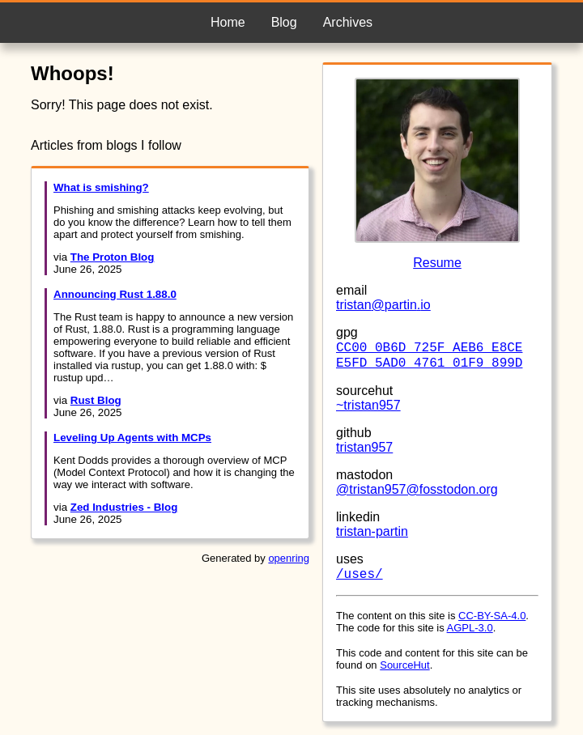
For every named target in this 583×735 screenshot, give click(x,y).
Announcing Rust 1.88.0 (115, 294)
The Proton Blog (112, 257)
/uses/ (359, 574)
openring (288, 558)
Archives (347, 22)
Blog (284, 22)
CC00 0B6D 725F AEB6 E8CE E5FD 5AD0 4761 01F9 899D (429, 356)
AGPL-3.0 (470, 628)
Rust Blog (95, 400)
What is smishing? (101, 187)
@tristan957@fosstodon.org (417, 489)
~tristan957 (368, 405)
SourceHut (404, 665)
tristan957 (364, 447)
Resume (437, 263)
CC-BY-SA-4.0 (492, 616)
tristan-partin (372, 531)
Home (228, 22)
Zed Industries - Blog (124, 507)
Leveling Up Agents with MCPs (132, 437)
